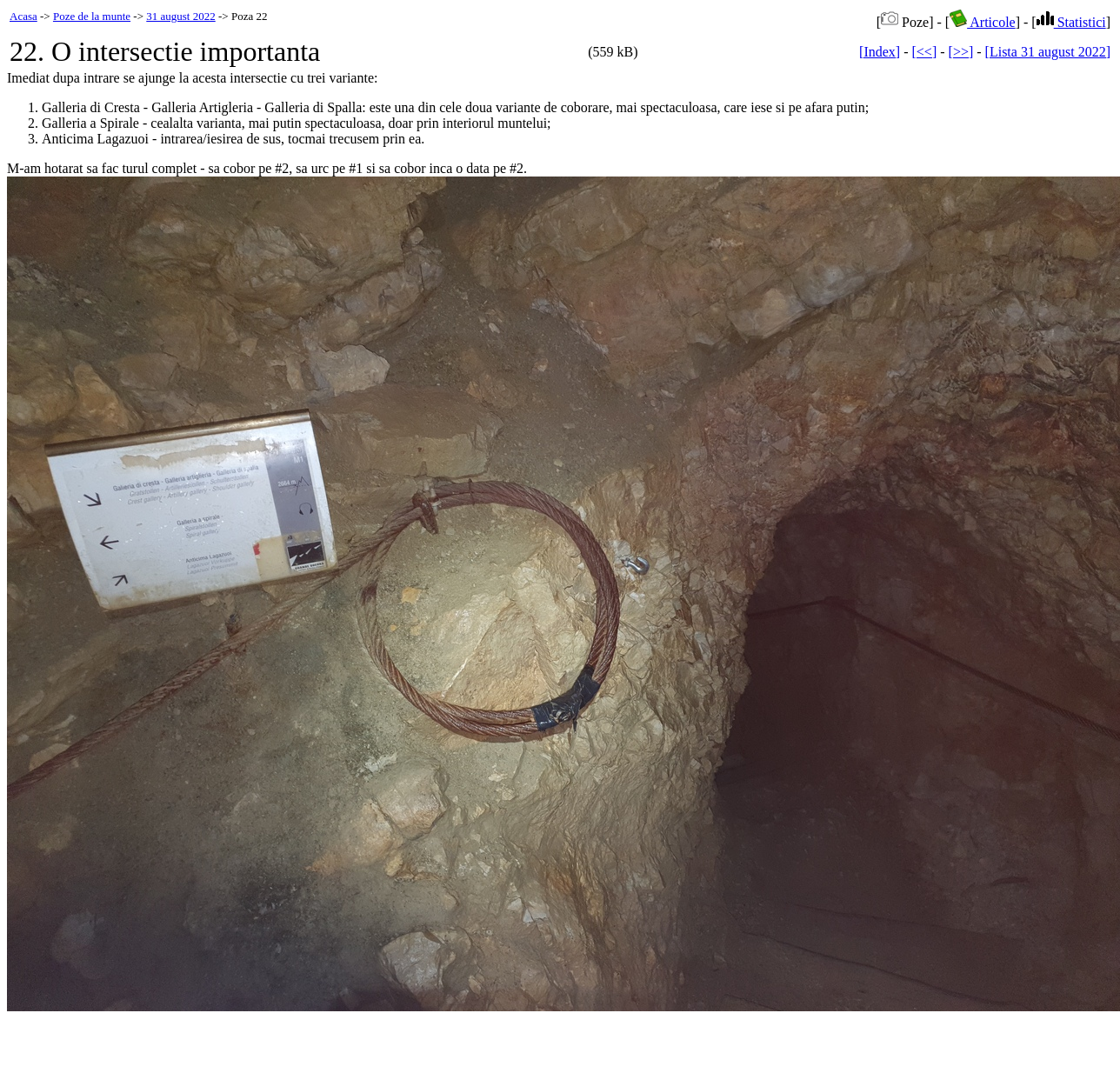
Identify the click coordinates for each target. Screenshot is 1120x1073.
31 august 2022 (180, 16)
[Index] (879, 51)
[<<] (924, 51)
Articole (983, 22)
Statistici (1071, 22)
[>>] (961, 51)
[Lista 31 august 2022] (1047, 51)
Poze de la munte (91, 16)
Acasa (23, 16)
